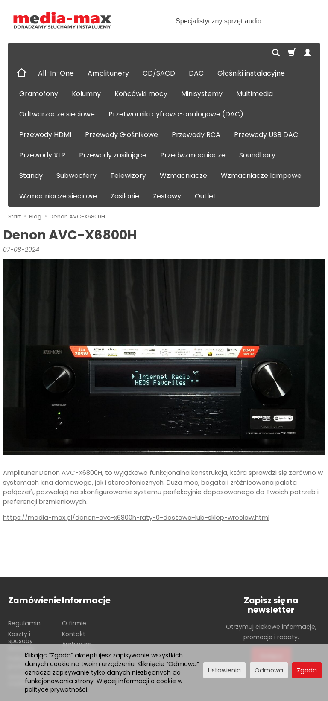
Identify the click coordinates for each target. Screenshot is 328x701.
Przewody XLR (42, 155)
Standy (31, 175)
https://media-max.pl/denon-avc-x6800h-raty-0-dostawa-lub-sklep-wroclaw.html (136, 517)
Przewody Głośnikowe (121, 135)
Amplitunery (108, 73)
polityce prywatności (56, 689)
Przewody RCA (196, 135)
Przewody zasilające (112, 155)
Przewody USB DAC (266, 135)
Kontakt (73, 634)
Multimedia (254, 94)
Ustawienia (224, 670)
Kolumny (86, 94)
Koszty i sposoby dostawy (21, 641)
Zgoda (307, 670)
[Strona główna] (62, 20)
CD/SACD (159, 73)
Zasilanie (125, 196)
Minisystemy (202, 94)
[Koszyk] (292, 53)
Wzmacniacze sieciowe (58, 196)
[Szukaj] (276, 53)
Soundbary (257, 155)
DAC (196, 73)
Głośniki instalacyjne (251, 73)
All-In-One (56, 73)
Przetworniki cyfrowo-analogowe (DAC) (175, 114)
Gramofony (38, 94)
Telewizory (128, 175)
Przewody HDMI (45, 135)
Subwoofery (76, 175)
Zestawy (167, 196)
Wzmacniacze (183, 175)
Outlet (205, 196)
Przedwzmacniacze (193, 155)
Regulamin (24, 623)
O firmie (74, 623)
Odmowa (269, 670)
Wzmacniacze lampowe (261, 175)
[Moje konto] (307, 53)
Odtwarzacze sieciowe (57, 114)
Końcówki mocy (140, 94)
